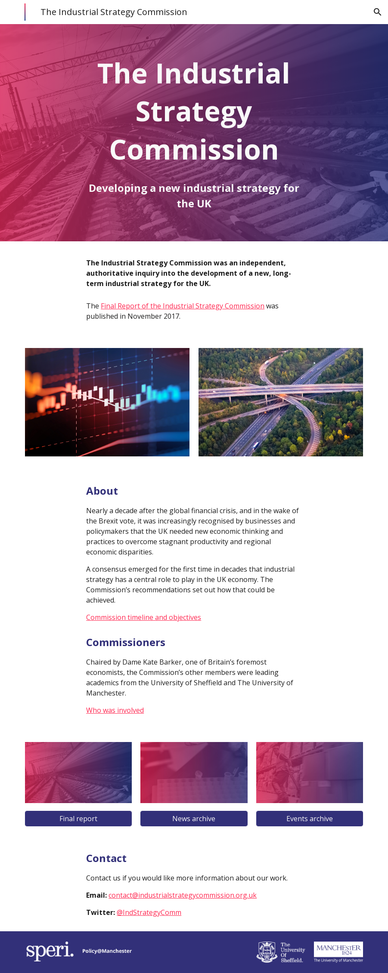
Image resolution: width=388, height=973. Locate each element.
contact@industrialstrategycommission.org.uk (183, 895)
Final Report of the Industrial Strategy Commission (182, 306)
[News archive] (194, 818)
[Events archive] (310, 818)
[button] (377, 12)
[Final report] (78, 818)
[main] (194, 111)
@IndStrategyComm (149, 912)
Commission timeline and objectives (143, 617)
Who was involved (115, 710)
